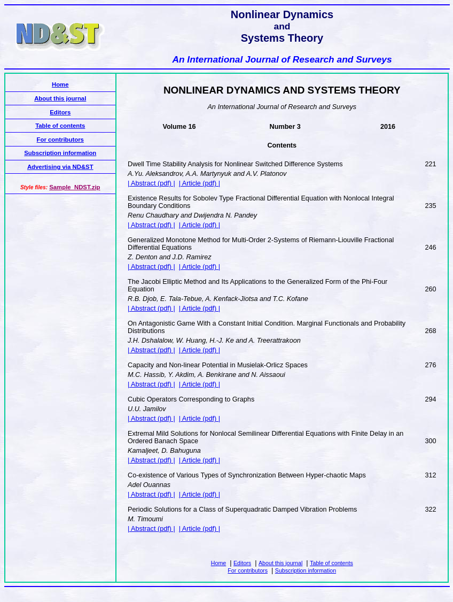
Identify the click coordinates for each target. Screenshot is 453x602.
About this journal (280, 563)
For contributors (248, 570)
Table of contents (331, 563)
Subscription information (305, 570)
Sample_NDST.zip (74, 187)
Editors (242, 563)
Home (218, 563)
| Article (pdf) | (199, 183)
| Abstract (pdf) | (151, 183)
